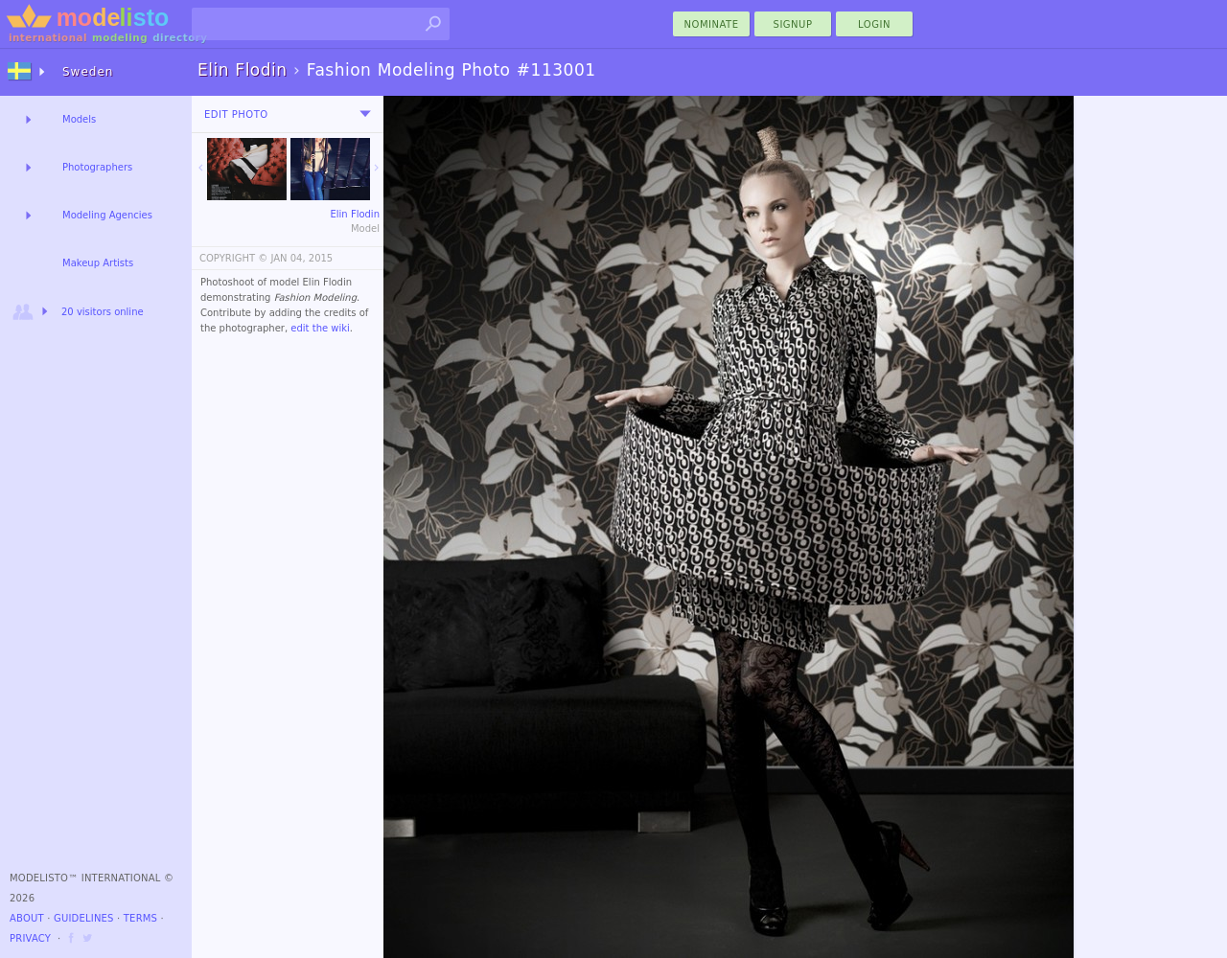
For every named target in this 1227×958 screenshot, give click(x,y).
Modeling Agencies (107, 215)
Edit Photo (236, 114)
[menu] (365, 114)
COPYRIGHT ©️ (233, 258)
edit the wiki (320, 328)
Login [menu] (874, 24)
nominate (711, 24)
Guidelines (84, 918)
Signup (793, 24)
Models (79, 119)
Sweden (87, 72)
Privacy (30, 938)
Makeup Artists (97, 263)
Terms (140, 918)
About (27, 918)
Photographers (97, 167)
